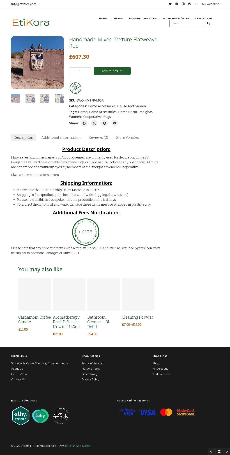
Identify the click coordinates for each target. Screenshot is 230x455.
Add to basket (112, 71)
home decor (127, 112)
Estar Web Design (79, 445)
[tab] (23, 137)
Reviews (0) (98, 137)
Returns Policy (91, 368)
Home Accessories (102, 106)
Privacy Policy (90, 379)
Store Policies (127, 137)
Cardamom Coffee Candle (34, 319)
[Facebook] (176, 4)
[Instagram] (183, 4)
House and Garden (131, 106)
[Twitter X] (94, 123)
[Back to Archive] (219, 451)
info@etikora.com (23, 4)
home (82, 112)
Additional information (61, 137)
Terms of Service (92, 363)
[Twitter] (170, 4)
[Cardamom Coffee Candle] (34, 294)
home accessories (103, 112)
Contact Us (18, 379)
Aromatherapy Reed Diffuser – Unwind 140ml (67, 322)
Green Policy (90, 374)
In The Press (19, 374)
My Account (160, 368)
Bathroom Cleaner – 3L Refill (98, 322)
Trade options (161, 374)
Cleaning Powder (137, 317)
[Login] (196, 4)
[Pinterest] (189, 4)
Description (23, 137)
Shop (156, 363)
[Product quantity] (79, 71)
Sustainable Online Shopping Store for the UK (39, 363)
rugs (107, 116)
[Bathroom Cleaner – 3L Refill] (103, 294)
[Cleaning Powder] (138, 294)
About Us (17, 368)
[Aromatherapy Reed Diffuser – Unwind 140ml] (69, 294)
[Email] (114, 123)
